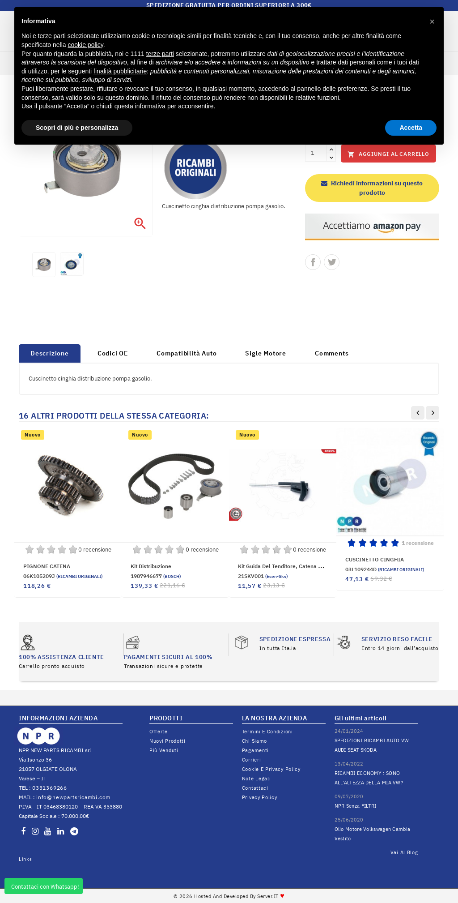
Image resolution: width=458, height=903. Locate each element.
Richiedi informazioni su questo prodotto (372, 188)
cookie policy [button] (85, 44)
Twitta (331, 262)
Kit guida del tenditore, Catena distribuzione (294, 566)
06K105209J (62, 576)
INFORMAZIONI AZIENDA (58, 718)
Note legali (256, 778)
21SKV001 (263, 576)
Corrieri (251, 760)
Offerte (158, 731)
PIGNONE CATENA (46, 566)
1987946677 (156, 576)
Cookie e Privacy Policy (271, 769)
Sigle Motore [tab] (265, 353)
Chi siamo (254, 741)
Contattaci (255, 788)
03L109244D (384, 569)
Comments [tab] (331, 353)
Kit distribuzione (151, 566)
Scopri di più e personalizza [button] (77, 127)
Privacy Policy (259, 797)
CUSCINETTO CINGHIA (374, 559)
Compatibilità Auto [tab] (186, 353)
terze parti (160, 53)
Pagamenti (255, 750)
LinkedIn (25, 859)
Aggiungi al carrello (388, 154)
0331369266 (49, 787)
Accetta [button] (410, 127)
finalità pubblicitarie (120, 71)
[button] (432, 21)
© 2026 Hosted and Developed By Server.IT (229, 896)
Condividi (312, 262)
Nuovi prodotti (167, 741)
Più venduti (163, 750)
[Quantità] (316, 153)
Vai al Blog (404, 852)
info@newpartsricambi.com (73, 797)
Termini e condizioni (267, 731)
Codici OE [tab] (113, 353)
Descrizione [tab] (49, 353)
